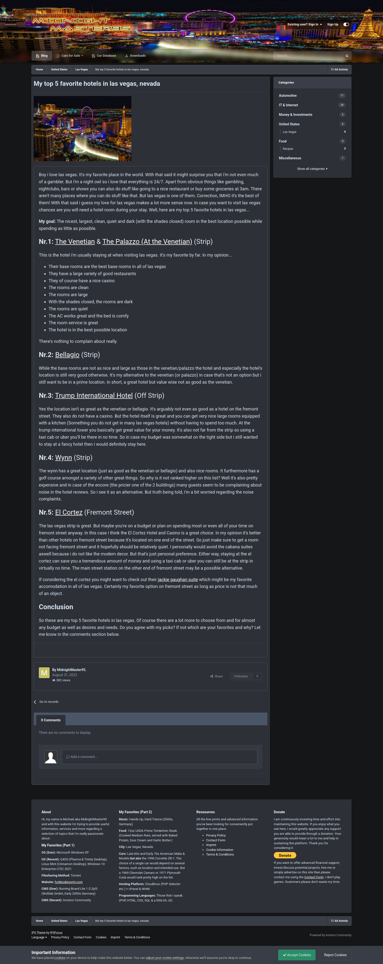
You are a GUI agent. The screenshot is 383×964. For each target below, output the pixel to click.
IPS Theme (39, 932)
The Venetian (75, 242)
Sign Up (332, 24)
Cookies (101, 937)
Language (39, 937)
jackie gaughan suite (178, 579)
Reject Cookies (334, 955)
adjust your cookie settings (165, 958)
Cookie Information (219, 850)
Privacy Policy (216, 835)
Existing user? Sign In (305, 24)
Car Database (106, 55)
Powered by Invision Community (330, 935)
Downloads (137, 55)
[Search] (295, 55)
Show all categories (312, 169)
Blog (44, 55)
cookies (59, 958)
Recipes (314, 149)
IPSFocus (56, 932)
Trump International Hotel (94, 395)
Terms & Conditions (220, 854)
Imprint (211, 845)
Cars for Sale (71, 55)
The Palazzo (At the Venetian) (147, 242)
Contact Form (215, 840)
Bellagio (67, 355)
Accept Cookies (296, 955)
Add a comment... (82, 757)
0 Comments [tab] (51, 720)
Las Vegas (314, 132)
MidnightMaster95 (71, 670)
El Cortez (69, 512)
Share (216, 676)
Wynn (63, 458)
